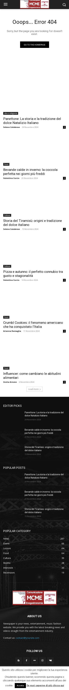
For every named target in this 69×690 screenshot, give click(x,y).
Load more (34, 389)
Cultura (7, 215)
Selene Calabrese (11, 127)
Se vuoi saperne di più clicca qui (45, 685)
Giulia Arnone (10, 382)
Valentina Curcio (11, 178)
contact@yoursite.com (27, 637)
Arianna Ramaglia (12, 331)
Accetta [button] (20, 685)
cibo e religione (10, 113)
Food (6, 164)
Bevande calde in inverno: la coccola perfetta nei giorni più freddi (30, 172)
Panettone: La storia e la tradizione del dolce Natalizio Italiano (32, 121)
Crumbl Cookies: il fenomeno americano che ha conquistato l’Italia (33, 325)
